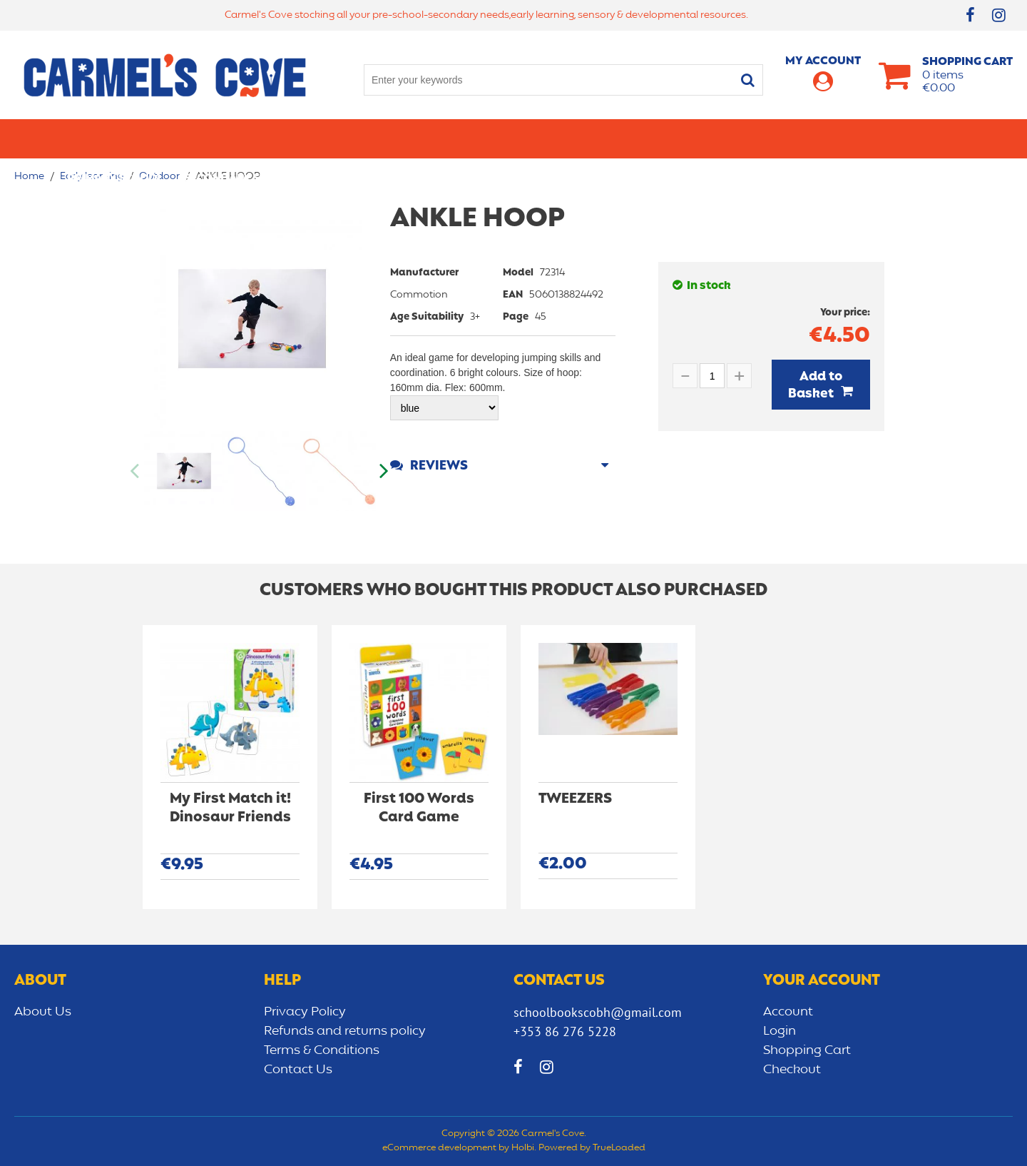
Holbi (522, 1148)
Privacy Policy (305, 1012)
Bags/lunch (575, 138)
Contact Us (298, 1070)
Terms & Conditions (321, 1050)
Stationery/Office (373, 138)
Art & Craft (483, 138)
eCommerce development (439, 1148)
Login (779, 1031)
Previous (135, 471)
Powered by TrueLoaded (591, 1148)
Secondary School (240, 138)
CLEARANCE (928, 138)
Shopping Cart (807, 1050)
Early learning (676, 138)
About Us (42, 1012)
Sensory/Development (808, 138)
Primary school (115, 138)
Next (383, 471)
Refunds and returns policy (345, 1031)
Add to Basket (815, 385)
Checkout (792, 1070)
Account (788, 1012)
